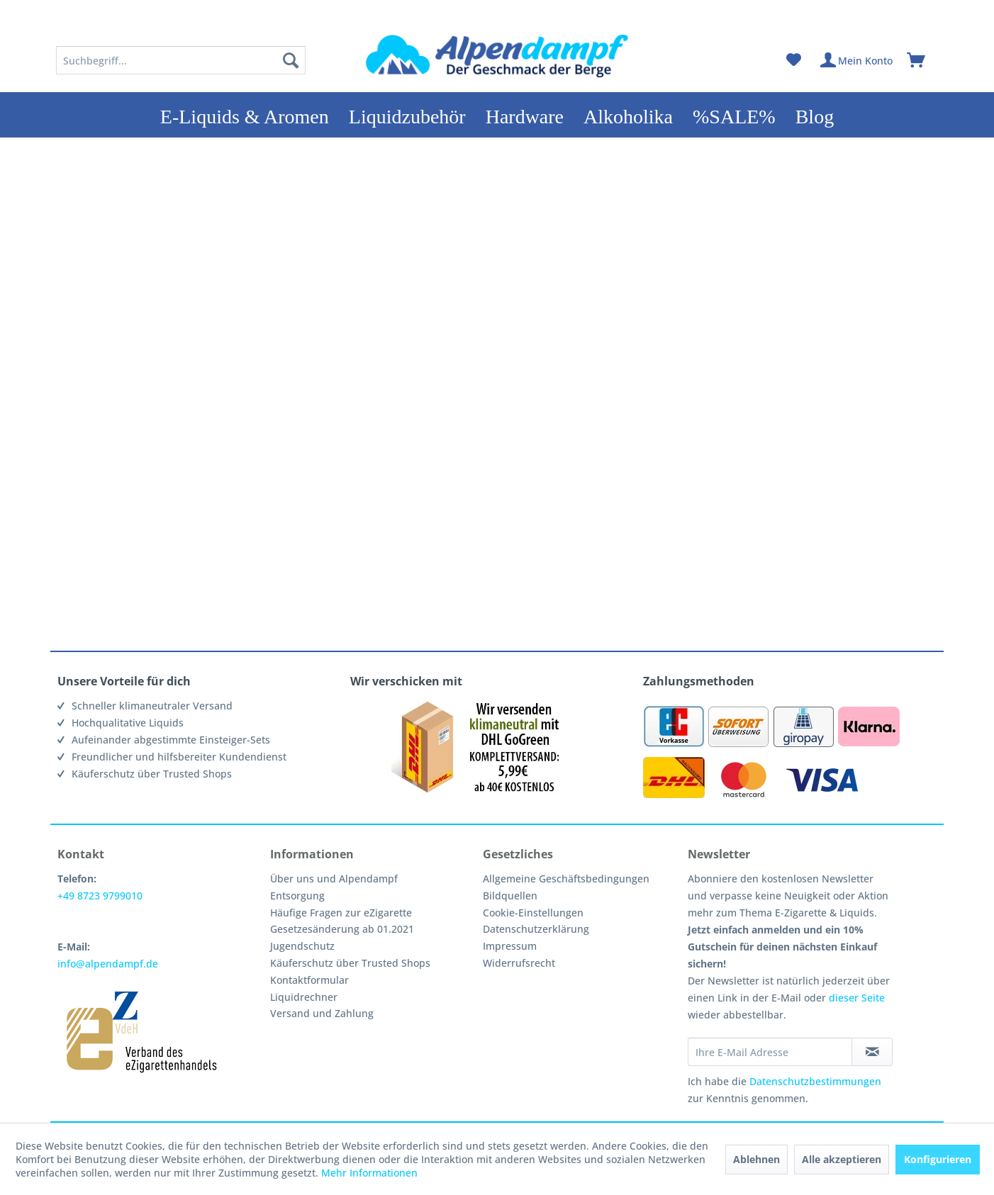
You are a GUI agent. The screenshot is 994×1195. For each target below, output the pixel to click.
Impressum (510, 946)
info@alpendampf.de (107, 963)
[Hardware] (525, 115)
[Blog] (815, 115)
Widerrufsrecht (519, 963)
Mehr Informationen (369, 1172)
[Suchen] (291, 60)
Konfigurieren (937, 1159)
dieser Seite (857, 997)
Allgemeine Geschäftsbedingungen (566, 878)
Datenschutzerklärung (536, 929)
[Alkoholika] (628, 115)
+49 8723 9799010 (100, 895)
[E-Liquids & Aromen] (244, 115)
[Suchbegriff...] (181, 60)
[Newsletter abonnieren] (872, 1052)
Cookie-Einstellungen (533, 912)
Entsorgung (297, 895)
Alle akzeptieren (841, 1159)
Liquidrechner (303, 997)
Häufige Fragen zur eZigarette (341, 912)
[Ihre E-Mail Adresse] (770, 1052)
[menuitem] (181, 60)
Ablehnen (756, 1159)
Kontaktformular (309, 980)
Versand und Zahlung (322, 1013)
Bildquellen (510, 895)
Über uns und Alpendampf (334, 878)
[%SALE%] (734, 115)
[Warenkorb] (922, 60)
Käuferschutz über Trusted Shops (350, 963)
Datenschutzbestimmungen (815, 1081)
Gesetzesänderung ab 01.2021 (342, 929)
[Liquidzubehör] (407, 115)
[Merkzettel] (793, 60)
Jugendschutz (302, 946)
